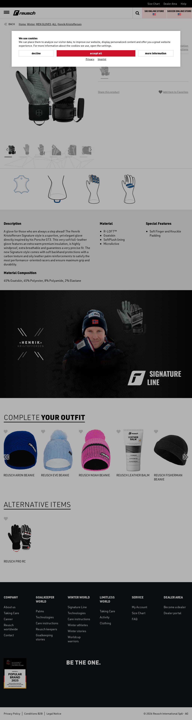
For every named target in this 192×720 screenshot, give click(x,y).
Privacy (90, 58)
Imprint (102, 58)
